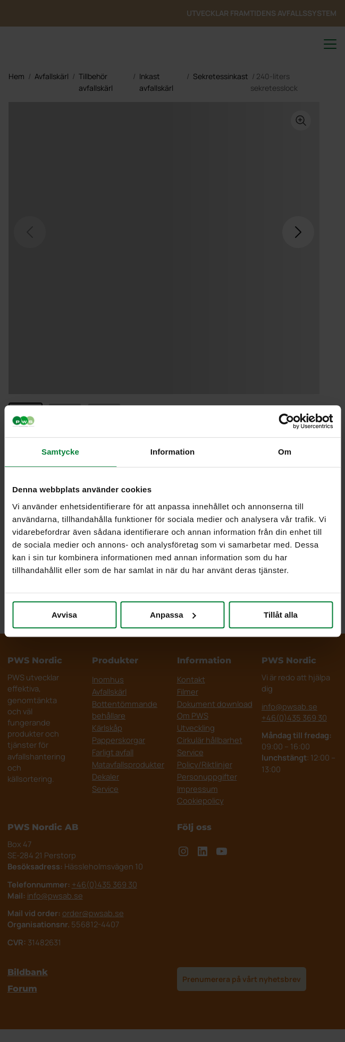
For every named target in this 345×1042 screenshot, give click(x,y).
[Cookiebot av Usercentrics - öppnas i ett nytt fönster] (286, 421)
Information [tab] (172, 451)
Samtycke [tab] (60, 451)
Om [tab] (284, 451)
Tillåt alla (281, 614)
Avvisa (64, 614)
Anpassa (173, 614)
